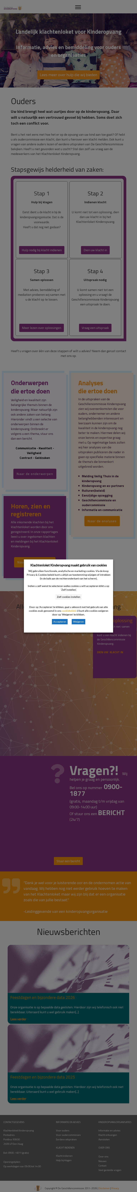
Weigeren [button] (78, 621)
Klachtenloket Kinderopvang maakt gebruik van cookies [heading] (68, 565)
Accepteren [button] (59, 621)
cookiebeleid (69, 610)
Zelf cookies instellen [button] (68, 596)
